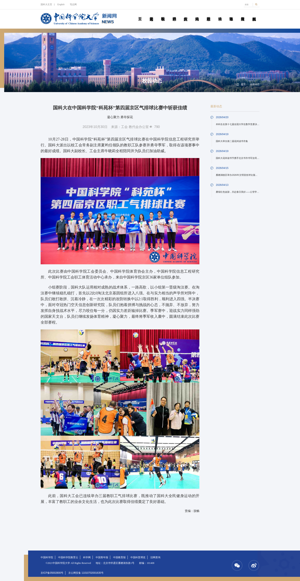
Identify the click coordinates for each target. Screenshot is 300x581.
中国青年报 (102, 557)
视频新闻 (254, 14)
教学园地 (163, 14)
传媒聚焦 (242, 14)
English (60, 4)
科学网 (87, 557)
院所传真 (185, 14)
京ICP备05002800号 (52, 572)
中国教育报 (119, 557)
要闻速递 (151, 14)
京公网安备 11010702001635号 (86, 572)
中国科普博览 (137, 557)
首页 (140, 14)
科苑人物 (197, 14)
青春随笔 (231, 14)
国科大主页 (46, 4)
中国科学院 (47, 557)
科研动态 (174, 14)
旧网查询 (155, 557)
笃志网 (73, 4)
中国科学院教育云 (68, 557)
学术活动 (220, 14)
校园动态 (208, 14)
